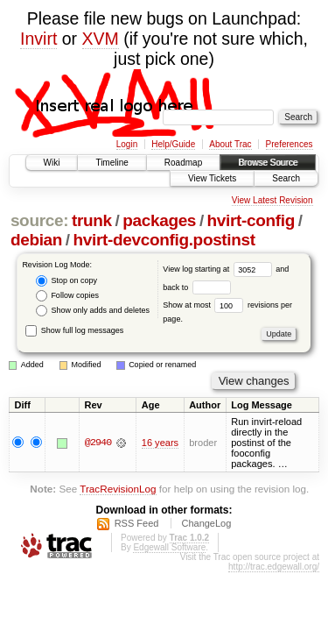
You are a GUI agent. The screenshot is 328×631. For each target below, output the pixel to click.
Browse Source (267, 162)
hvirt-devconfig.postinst (164, 239)
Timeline (111, 162)
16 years (160, 442)
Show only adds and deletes (93, 310)
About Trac (230, 144)
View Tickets (212, 178)
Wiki (52, 162)
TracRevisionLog (118, 488)
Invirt (38, 38)
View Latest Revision (272, 200)
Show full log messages (74, 330)
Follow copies (67, 295)
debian (36, 239)
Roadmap (183, 162)
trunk (92, 220)
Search (286, 178)
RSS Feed (137, 523)
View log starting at (219, 269)
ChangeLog (206, 523)
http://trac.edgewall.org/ (273, 566)
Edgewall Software (169, 547)
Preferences (289, 144)
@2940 (98, 443)
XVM (100, 38)
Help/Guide (173, 144)
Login (126, 144)
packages (159, 220)
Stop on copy (66, 281)
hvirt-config (251, 220)
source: (39, 220)
